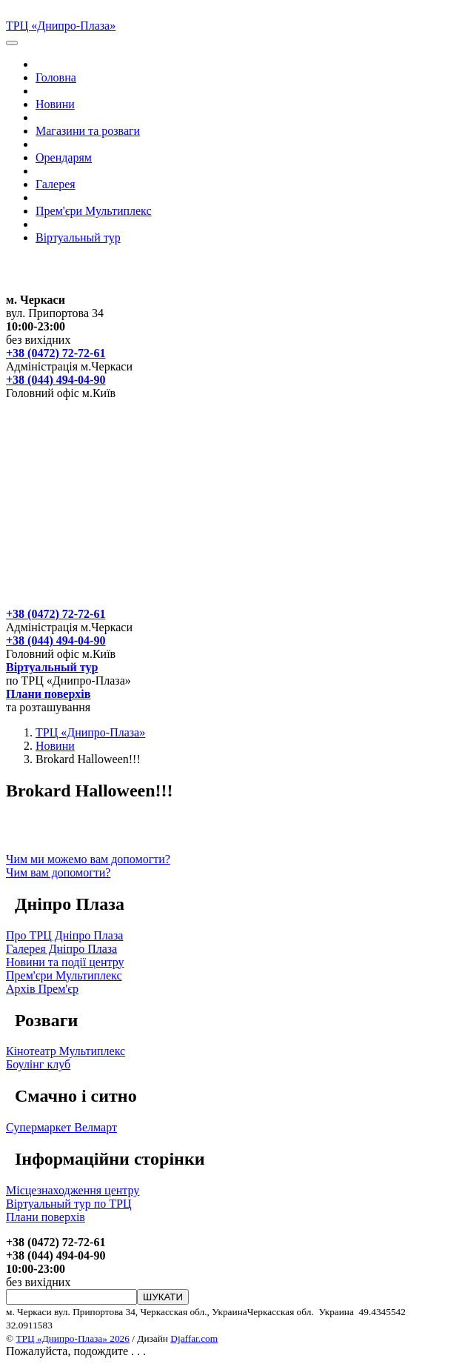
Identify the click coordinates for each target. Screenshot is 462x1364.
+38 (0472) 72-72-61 (55, 353)
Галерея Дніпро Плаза (61, 948)
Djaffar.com (194, 1338)
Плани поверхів (48, 694)
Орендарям (64, 157)
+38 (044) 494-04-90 (55, 379)
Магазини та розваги (88, 130)
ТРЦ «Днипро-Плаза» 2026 (72, 1338)
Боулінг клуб (38, 1064)
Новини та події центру (65, 962)
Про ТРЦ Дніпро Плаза (64, 935)
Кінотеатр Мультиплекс (65, 1051)
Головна (56, 77)
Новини (55, 104)
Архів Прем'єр (42, 988)
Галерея (56, 184)
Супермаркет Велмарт (61, 1127)
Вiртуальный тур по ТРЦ (68, 1203)
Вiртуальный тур (78, 237)
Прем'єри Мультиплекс (94, 210)
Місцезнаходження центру (72, 1190)
